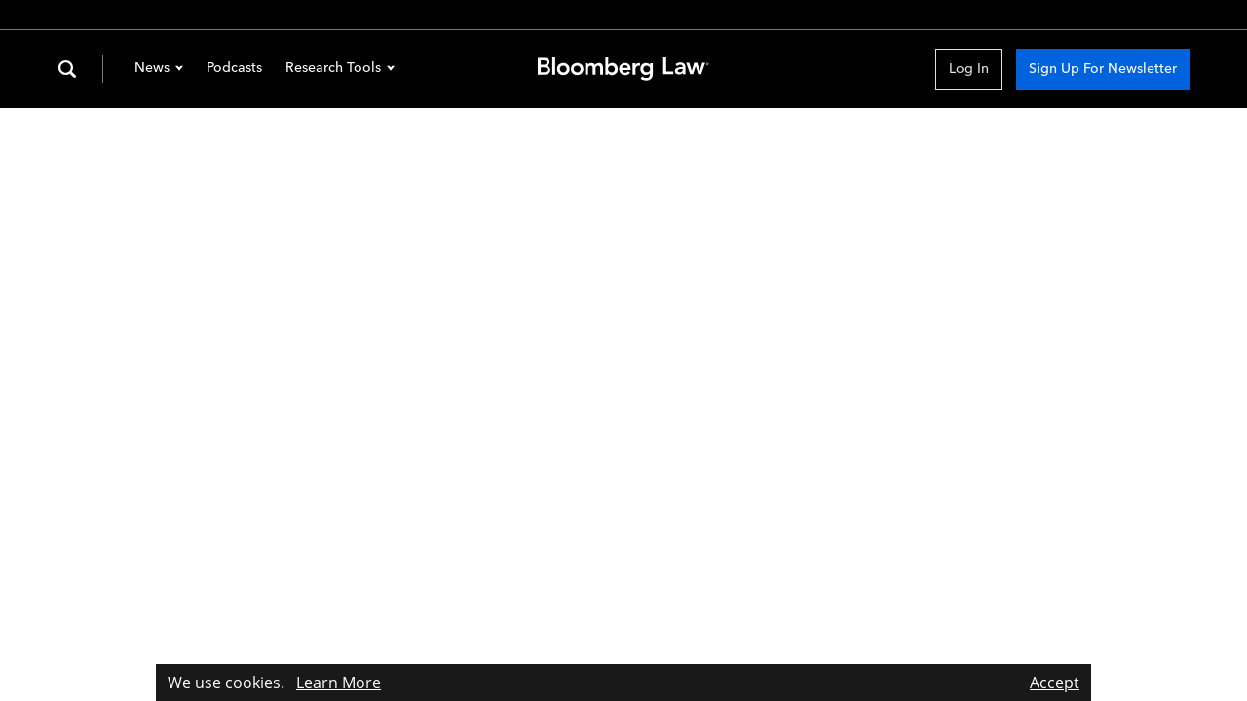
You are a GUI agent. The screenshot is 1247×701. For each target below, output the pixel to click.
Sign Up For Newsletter (1103, 68)
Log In (969, 68)
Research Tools (340, 69)
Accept (1054, 682)
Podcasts (234, 68)
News (158, 69)
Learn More (338, 682)
